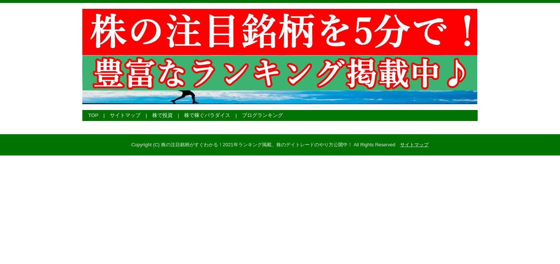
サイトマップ (125, 115)
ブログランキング (262, 115)
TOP (93, 115)
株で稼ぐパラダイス (207, 115)
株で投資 (162, 115)
